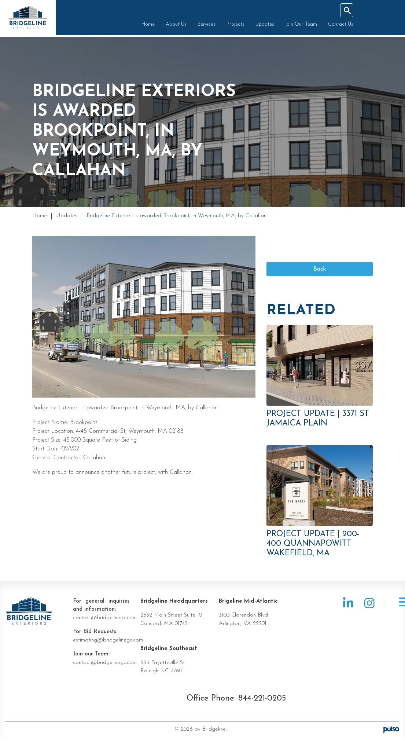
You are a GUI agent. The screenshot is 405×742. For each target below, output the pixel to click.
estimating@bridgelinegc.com (108, 644)
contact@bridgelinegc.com (105, 622)
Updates (263, 25)
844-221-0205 (262, 702)
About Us (174, 25)
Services (205, 25)
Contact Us (338, 25)
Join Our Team (299, 25)
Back (319, 273)
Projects (234, 25)
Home (146, 25)
